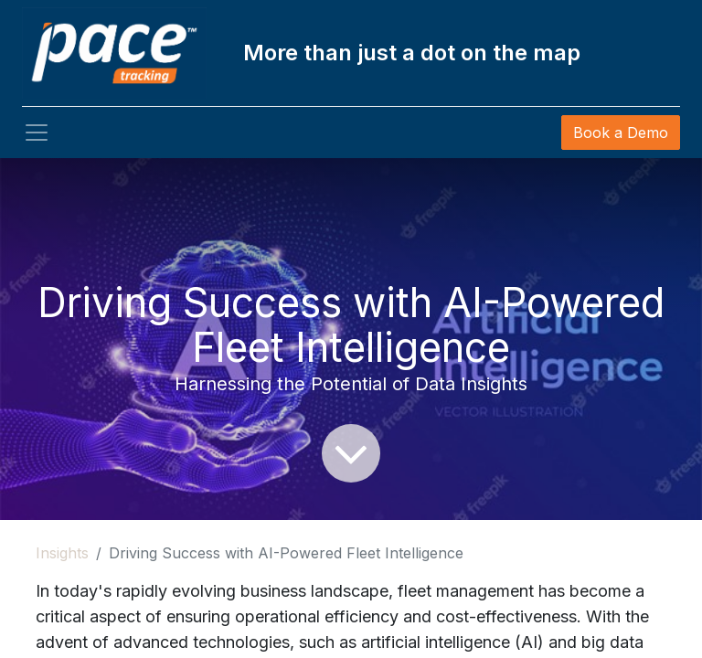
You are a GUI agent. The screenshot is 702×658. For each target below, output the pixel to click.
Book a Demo (620, 132)
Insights (62, 553)
